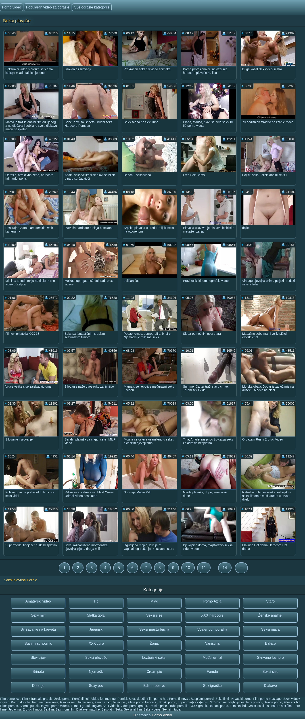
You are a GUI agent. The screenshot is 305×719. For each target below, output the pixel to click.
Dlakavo (270, 686)
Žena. (154, 643)
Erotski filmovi (32, 709)
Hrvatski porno (241, 698)
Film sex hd (238, 706)
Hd (96, 601)
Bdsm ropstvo (154, 686)
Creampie (154, 671)
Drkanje (38, 686)
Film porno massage (267, 698)
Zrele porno (62, 698)
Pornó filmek (81, 698)
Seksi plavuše (96, 657)
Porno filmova (179, 698)
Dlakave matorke (88, 709)
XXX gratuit (199, 706)
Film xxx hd (292, 702)
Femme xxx (103, 702)
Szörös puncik (29, 706)
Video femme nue (103, 698)
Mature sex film (281, 706)
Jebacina (14, 709)
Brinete (38, 671)
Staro (270, 601)
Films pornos (9, 706)
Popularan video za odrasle (47, 7)
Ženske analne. (270, 615)
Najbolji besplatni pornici (245, 702)
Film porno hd (157, 698)
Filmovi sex (68, 702)
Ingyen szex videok (105, 706)
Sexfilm (49, 709)
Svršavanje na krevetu (38, 629)
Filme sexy (85, 702)
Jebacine (119, 702)
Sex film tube (171, 709)
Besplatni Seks (111, 709)
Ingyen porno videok (55, 706)
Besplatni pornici (202, 698)
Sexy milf (38, 615)
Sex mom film (65, 709)
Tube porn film (179, 706)
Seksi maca (270, 629)
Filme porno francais (142, 702)
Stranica (144, 715)
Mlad (154, 601)
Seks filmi (222, 698)
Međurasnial (212, 657)
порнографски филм (193, 702)
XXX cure (96, 643)
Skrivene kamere (270, 657)
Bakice (270, 643)
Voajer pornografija (212, 629)
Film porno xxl (10, 698)
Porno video (11, 7)
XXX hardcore (212, 615)
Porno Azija (212, 601)
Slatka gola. (96, 615)
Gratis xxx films (258, 706)
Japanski (96, 629)
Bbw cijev (38, 657)
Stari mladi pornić (38, 643)
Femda (212, 671)
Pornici (122, 698)
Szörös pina (218, 702)
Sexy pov (96, 686)
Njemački (96, 671)
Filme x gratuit (81, 706)
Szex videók (137, 698)
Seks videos (152, 709)
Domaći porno (218, 706)
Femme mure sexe (45, 702)
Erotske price (158, 706)
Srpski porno (167, 702)
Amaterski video (38, 601)
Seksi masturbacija (154, 629)
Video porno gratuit (134, 706)
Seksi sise (154, 615)
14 (225, 567)
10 (188, 567)
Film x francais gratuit (37, 698)
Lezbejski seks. (154, 657)
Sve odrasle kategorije (91, 7)
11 (204, 567)
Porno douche (20, 702)
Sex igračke (212, 686)
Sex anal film (133, 709)
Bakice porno (273, 702)
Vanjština (212, 643)
